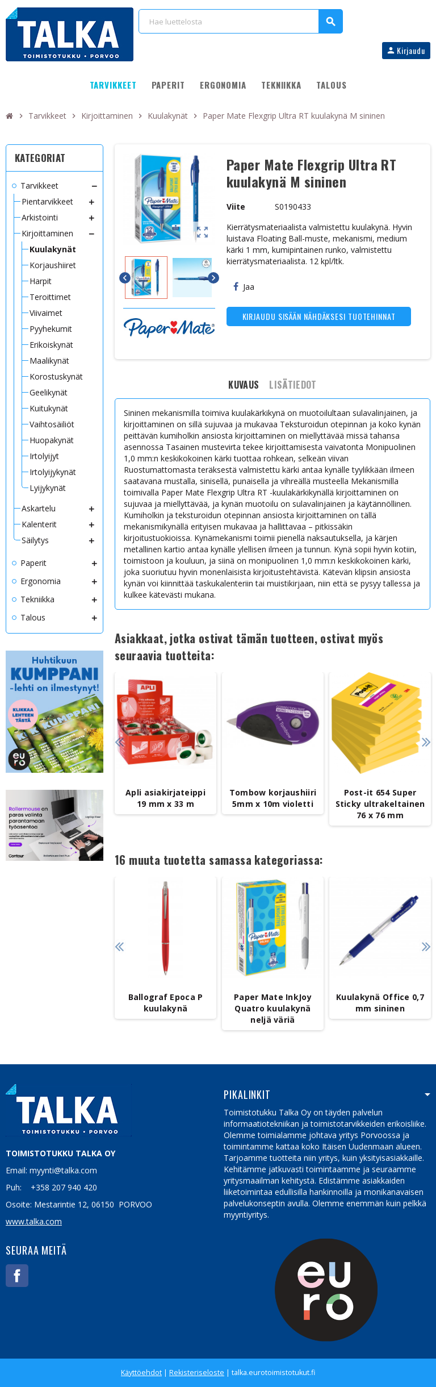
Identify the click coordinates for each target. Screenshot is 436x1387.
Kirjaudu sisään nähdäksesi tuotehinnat (319, 316)
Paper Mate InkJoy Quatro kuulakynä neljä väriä (273, 1008)
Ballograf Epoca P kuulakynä (165, 1003)
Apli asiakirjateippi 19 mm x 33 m (165, 798)
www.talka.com (34, 1221)
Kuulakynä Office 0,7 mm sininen (380, 1003)
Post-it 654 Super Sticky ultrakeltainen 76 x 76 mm (380, 803)
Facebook (17, 1275)
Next (426, 742)
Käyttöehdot (141, 1372)
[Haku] (240, 21)
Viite (236, 206)
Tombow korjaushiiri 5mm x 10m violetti (272, 798)
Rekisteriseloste (196, 1372)
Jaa (243, 286)
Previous (119, 742)
